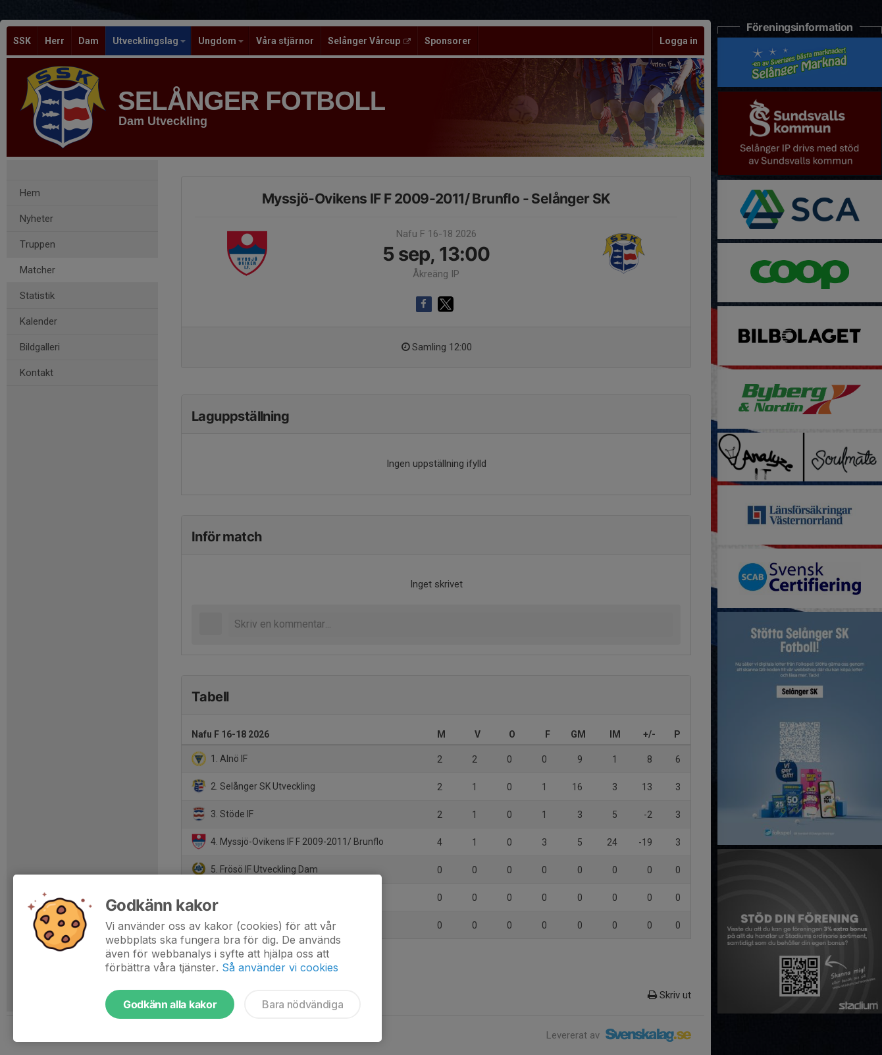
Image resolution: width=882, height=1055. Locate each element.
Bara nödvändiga (302, 1004)
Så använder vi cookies (280, 967)
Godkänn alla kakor (170, 1004)
